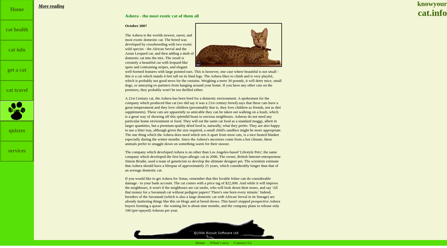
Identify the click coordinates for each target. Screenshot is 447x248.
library (17, 107)
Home (17, 6)
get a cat (16, 67)
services (17, 147)
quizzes (17, 127)
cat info (17, 46)
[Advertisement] (430, 108)
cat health (17, 26)
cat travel (17, 87)
